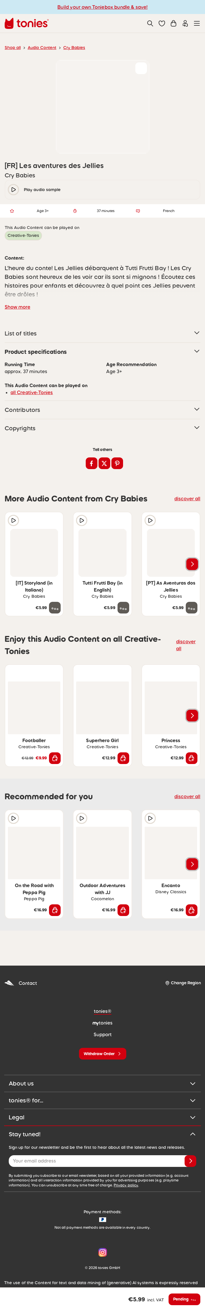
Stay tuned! (102, 1116)
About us (102, 1065)
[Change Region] (183, 965)
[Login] (185, 23)
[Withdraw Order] (102, 1036)
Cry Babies (74, 48)
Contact (20, 966)
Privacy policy (126, 1168)
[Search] (150, 23)
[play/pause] (13, 189)
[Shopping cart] (173, 23)
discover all (187, 481)
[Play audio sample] (13, 503)
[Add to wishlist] (141, 68)
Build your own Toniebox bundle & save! (102, 7)
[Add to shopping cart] (55, 741)
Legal (102, 1099)
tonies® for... (102, 1082)
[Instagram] (101, 1235)
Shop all (13, 48)
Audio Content (42, 48)
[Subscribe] (190, 1143)
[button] (161, 23)
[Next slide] (192, 547)
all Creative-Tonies (31, 375)
